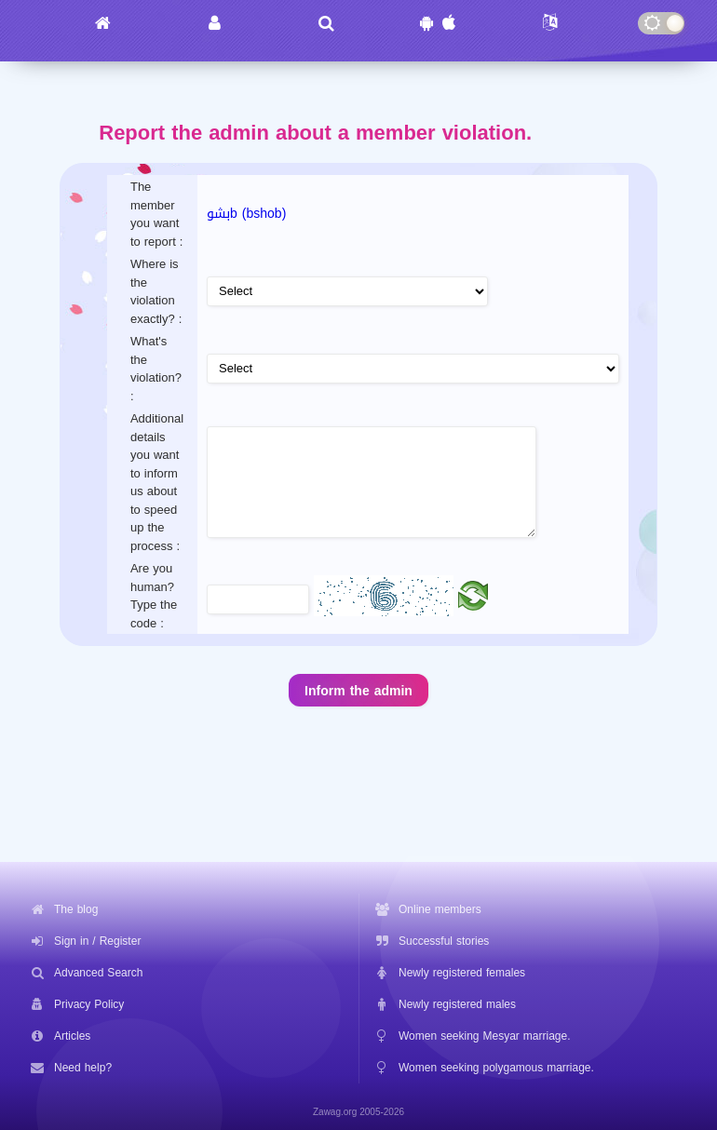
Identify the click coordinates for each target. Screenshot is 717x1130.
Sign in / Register (97, 941)
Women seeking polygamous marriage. (496, 1067)
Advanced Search (98, 972)
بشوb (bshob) (246, 213)
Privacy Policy (89, 1004)
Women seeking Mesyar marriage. (485, 1036)
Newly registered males (457, 1004)
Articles (72, 1036)
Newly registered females (462, 972)
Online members (440, 909)
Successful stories (444, 941)
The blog (76, 909)
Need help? (83, 1067)
